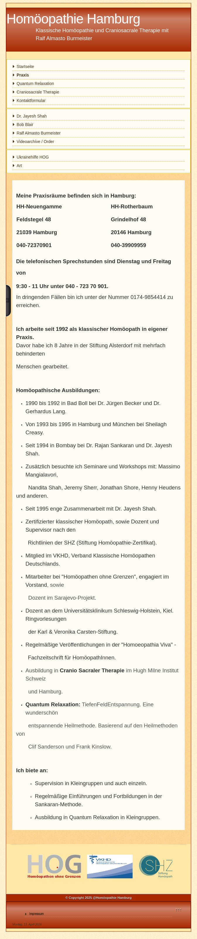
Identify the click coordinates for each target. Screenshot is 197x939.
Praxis (23, 75)
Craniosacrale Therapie (38, 92)
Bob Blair (25, 124)
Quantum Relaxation (35, 83)
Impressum (36, 913)
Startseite (25, 66)
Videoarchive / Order (35, 141)
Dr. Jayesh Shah (32, 116)
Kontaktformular (31, 100)
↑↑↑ (178, 909)
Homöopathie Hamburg (73, 18)
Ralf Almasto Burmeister (39, 133)
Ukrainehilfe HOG (33, 157)
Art (19, 165)
